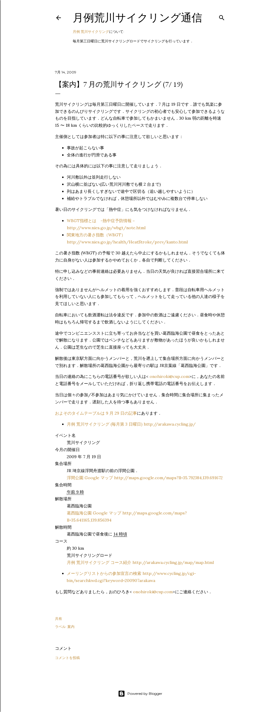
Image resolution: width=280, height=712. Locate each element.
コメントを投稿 (67, 657)
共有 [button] (58, 618)
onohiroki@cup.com (169, 376)
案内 (71, 626)
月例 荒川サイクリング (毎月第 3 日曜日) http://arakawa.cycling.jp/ (131, 424)
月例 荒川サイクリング (91, 31)
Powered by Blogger (140, 693)
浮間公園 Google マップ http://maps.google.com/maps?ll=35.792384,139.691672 (145, 477)
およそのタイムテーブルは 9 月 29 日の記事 (96, 413)
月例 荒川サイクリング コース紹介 (140, 562)
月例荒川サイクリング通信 (137, 18)
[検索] (221, 16)
